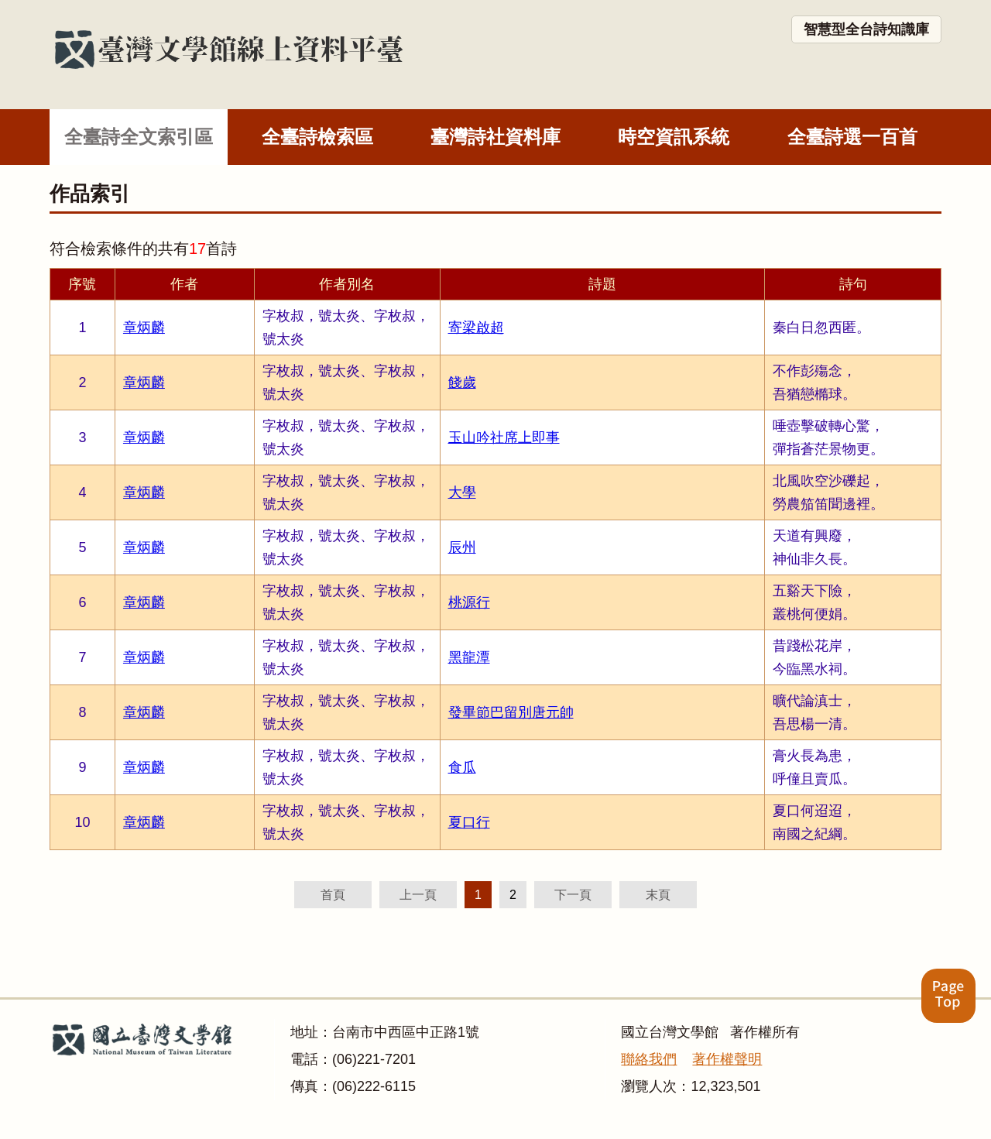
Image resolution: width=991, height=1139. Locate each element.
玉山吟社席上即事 (504, 437)
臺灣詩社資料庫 (495, 136)
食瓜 (462, 767)
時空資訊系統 (673, 136)
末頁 (658, 894)
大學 (462, 492)
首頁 (333, 894)
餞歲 (462, 382)
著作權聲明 (727, 1059)
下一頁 (573, 894)
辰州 (462, 547)
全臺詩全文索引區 (138, 136)
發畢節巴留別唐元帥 (511, 712)
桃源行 (469, 602)
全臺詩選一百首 (852, 136)
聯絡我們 (649, 1059)
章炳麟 (144, 327)
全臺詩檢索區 (317, 136)
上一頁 (418, 894)
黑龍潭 (469, 657)
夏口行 (469, 822)
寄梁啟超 (476, 327)
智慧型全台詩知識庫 (866, 29)
